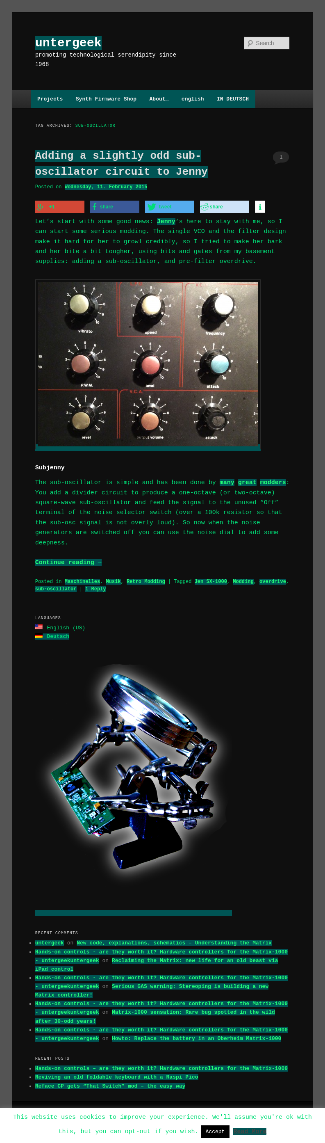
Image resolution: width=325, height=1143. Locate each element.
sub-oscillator (56, 586)
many (227, 480)
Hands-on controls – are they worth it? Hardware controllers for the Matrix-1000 (161, 1065)
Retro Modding (146, 579)
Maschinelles (82, 579)
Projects (50, 99)
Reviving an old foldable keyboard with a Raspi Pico (116, 1073)
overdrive (272, 579)
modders (273, 480)
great (247, 480)
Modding (243, 579)
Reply (95, 586)
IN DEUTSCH (233, 99)
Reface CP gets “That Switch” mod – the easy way (110, 1082)
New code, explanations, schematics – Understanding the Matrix (174, 939)
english (193, 99)
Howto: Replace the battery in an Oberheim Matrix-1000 (196, 1035)
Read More (249, 1131)
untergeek (68, 42)
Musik (113, 579)
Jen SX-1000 (211, 579)
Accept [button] (215, 1131)
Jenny (166, 221)
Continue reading (68, 560)
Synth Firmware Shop (106, 99)
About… (159, 99)
